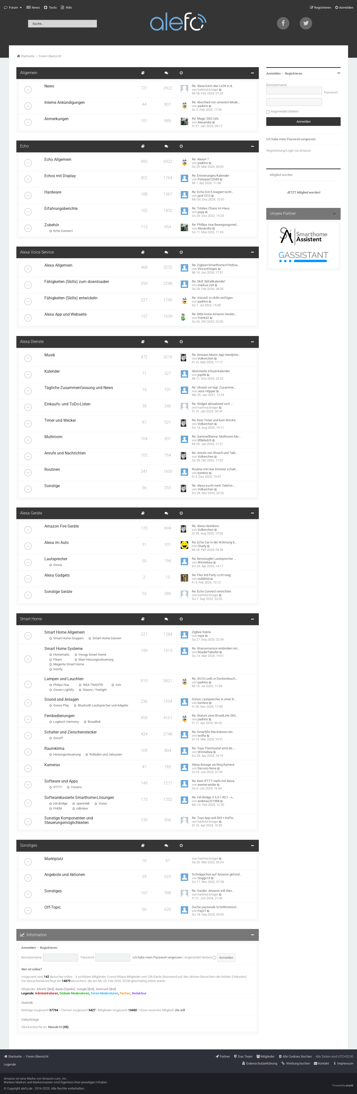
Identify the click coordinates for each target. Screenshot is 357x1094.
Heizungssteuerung (65, 754)
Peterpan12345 (208, 179)
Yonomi (74, 787)
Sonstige (52, 486)
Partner (125, 993)
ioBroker (80, 808)
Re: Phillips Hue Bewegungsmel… (215, 224)
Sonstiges (28, 845)
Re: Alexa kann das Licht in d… (213, 86)
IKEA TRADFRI (91, 685)
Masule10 (55, 1027)
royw (201, 636)
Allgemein (28, 73)
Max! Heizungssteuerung (94, 659)
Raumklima (54, 748)
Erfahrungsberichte (61, 208)
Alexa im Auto (56, 542)
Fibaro (55, 659)
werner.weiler (207, 784)
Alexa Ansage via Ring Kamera (213, 764)
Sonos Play (59, 705)
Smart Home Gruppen (66, 638)
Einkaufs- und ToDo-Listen (67, 404)
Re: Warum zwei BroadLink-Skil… (215, 715)
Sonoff (56, 738)
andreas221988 (208, 801)
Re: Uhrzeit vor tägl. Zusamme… (214, 387)
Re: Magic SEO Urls (205, 118)
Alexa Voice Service (37, 252)
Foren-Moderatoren (104, 993)
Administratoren (46, 993)
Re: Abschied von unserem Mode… (216, 102)
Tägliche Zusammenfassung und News (78, 388)
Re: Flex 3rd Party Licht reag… (212, 575)
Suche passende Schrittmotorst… (215, 907)
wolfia (202, 735)
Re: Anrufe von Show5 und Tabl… (215, 453)
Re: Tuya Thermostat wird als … (214, 748)
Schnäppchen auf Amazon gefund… (217, 874)
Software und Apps (61, 781)
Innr (116, 685)
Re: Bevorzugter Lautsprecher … (214, 559)
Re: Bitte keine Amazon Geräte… (214, 314)
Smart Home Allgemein (64, 632)
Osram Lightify (61, 690)
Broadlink (92, 722)
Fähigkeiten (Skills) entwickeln (70, 298)
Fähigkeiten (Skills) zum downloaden (76, 282)
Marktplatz (53, 859)
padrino (203, 106)
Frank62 (203, 318)
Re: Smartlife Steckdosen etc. (213, 732)
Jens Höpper (206, 391)
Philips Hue (59, 685)
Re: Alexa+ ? (200, 159)
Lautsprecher (55, 559)
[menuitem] (33, 7)
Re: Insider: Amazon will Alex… (213, 891)
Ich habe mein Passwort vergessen (157, 957)
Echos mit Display (60, 176)
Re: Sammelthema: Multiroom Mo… (216, 436)
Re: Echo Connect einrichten (211, 591)
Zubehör (51, 225)
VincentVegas (207, 269)
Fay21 (202, 911)
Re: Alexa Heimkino (205, 526)
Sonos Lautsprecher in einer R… (214, 699)
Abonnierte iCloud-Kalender (211, 371)
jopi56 (202, 375)
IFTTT (55, 787)
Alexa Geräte (31, 513)
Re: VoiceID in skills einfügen (212, 298)
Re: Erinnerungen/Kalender (210, 175)
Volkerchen (205, 358)
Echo (24, 146)
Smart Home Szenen (105, 638)
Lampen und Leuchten (64, 679)
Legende (10, 1064)
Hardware (52, 192)
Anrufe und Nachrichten (65, 453)
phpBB (349, 1085)
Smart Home (31, 619)
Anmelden (28, 948)
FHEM (55, 808)
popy (201, 212)
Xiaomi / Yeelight (93, 690)
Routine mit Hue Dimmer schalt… (215, 469)
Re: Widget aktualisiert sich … (212, 404)
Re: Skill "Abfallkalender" (209, 281)
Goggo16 (204, 878)
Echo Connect (61, 231)
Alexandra (204, 122)
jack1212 (204, 195)
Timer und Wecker (60, 420)
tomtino (203, 473)
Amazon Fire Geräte (61, 526)
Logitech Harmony (64, 722)
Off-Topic (52, 907)
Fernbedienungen (59, 716)
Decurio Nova (207, 768)
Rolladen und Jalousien (104, 754)
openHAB (80, 803)
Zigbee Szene (201, 632)
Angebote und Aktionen (64, 874)
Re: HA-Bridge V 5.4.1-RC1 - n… (213, 797)
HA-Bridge (58, 803)
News (49, 86)
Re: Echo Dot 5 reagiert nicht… (213, 192)
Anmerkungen (56, 119)
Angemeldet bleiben (200, 957)
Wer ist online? (31, 969)
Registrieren (48, 948)
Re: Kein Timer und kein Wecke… (215, 420)
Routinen (52, 469)
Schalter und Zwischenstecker (70, 732)
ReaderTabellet (208, 652)
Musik (49, 355)
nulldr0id (203, 579)
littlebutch (204, 440)
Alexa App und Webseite (65, 314)
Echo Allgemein (57, 159)
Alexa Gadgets (57, 575)
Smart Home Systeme (63, 648)
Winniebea (205, 562)
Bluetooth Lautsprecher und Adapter (101, 705)
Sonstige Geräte (58, 591)
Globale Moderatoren (74, 993)
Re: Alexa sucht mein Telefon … (214, 485)
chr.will (180, 1010)
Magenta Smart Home (66, 664)
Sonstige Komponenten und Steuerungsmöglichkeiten (68, 820)
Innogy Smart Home (90, 654)
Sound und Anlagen (61, 699)
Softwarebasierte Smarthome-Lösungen (79, 797)
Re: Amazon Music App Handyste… (216, 355)
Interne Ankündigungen (64, 102)
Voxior (100, 803)
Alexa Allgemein (58, 265)
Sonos (55, 565)
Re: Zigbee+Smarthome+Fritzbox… (216, 265)
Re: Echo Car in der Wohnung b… (214, 542)
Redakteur (139, 993)
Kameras (52, 765)
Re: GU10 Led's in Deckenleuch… (215, 678)
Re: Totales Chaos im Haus (211, 208)
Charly (202, 546)
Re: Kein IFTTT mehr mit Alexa (213, 781)
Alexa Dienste (32, 341)
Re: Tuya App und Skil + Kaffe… (213, 818)
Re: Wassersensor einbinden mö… (215, 648)
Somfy (55, 669)
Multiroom (53, 437)
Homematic (59, 654)
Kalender (52, 371)
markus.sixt (206, 285)
